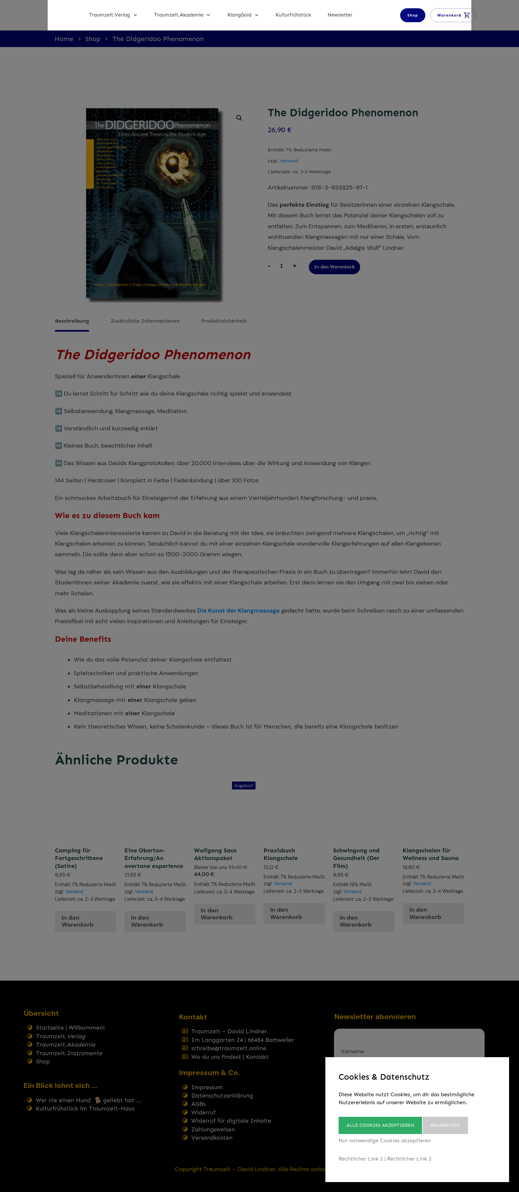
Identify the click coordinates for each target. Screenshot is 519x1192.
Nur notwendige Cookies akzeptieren (385, 1140)
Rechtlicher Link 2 (409, 1159)
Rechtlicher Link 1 (361, 1159)
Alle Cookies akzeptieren (380, 1125)
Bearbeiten (449, 1125)
